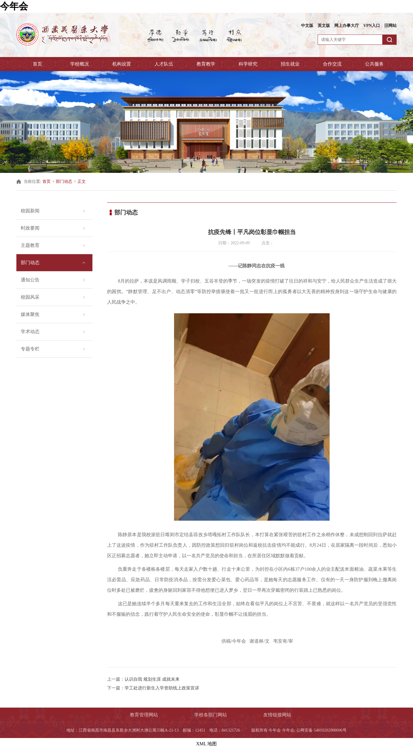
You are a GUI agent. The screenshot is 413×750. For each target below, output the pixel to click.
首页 (37, 63)
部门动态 (64, 181)
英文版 (324, 25)
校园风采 (30, 297)
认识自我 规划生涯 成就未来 (152, 679)
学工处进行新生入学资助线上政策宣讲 (162, 688)
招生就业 (290, 63)
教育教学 (206, 63)
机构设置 (121, 63)
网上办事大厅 (346, 25)
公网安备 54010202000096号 (321, 730)
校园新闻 (30, 210)
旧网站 (390, 25)
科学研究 (248, 63)
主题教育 (30, 245)
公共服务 (374, 63)
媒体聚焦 (30, 314)
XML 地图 (206, 743)
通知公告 (30, 279)
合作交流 (332, 63)
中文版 (307, 25)
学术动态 (30, 331)
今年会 (14, 6)
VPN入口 (371, 25)
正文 (82, 181)
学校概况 (79, 63)
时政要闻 (30, 228)
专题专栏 (30, 348)
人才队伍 (163, 63)
